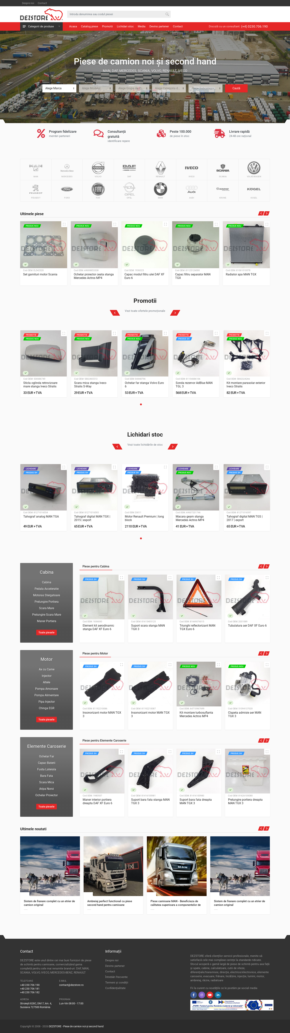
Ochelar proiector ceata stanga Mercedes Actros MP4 (94, 276)
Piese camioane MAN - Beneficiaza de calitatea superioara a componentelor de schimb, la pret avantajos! (176, 905)
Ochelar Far (46, 756)
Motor (47, 659)
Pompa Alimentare (46, 695)
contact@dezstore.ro (71, 984)
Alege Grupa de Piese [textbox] (132, 88)
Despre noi (28, 3)
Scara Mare (46, 608)
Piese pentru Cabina (95, 566)
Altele (46, 682)
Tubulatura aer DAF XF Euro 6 (247, 625)
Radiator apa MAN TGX (241, 274)
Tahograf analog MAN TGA (41, 516)
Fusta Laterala (46, 769)
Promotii (107, 26)
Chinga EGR (46, 708)
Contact (42, 3)
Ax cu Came (46, 669)
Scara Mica (46, 782)
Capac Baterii (46, 763)
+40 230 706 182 (30, 992)
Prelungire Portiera (47, 601)
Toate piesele (46, 632)
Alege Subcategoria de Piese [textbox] (206, 88)
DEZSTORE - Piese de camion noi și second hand (76, 1026)
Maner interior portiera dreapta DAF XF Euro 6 (97, 801)
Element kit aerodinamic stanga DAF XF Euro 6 (98, 627)
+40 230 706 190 (30, 984)
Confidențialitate (115, 988)
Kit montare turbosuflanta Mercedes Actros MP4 (196, 714)
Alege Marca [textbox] (53, 88)
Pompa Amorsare (46, 689)
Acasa (73, 26)
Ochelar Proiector (46, 795)
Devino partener (159, 26)
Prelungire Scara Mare (46, 614)
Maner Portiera (46, 621)
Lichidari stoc (125, 26)
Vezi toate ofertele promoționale (145, 311)
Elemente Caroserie (46, 746)
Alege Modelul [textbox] (91, 88)
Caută (236, 88)
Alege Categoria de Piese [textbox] (170, 88)
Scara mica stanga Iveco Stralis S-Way (90, 384)
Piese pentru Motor (95, 653)
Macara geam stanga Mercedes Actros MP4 (190, 518)
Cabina (46, 572)
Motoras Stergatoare (46, 595)
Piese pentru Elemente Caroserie (104, 740)
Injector (46, 676)
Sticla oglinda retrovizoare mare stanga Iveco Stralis (40, 384)
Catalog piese (89, 26)
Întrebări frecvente (116, 977)
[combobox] (59, 88)
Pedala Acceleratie (47, 589)
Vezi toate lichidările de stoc (145, 444)
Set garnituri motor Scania (40, 274)
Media (141, 26)
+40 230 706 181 (30, 988)
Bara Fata (46, 776)
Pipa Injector (46, 701)
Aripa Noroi (46, 789)
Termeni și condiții (116, 982)
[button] (141, 404)
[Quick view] (64, 224)
